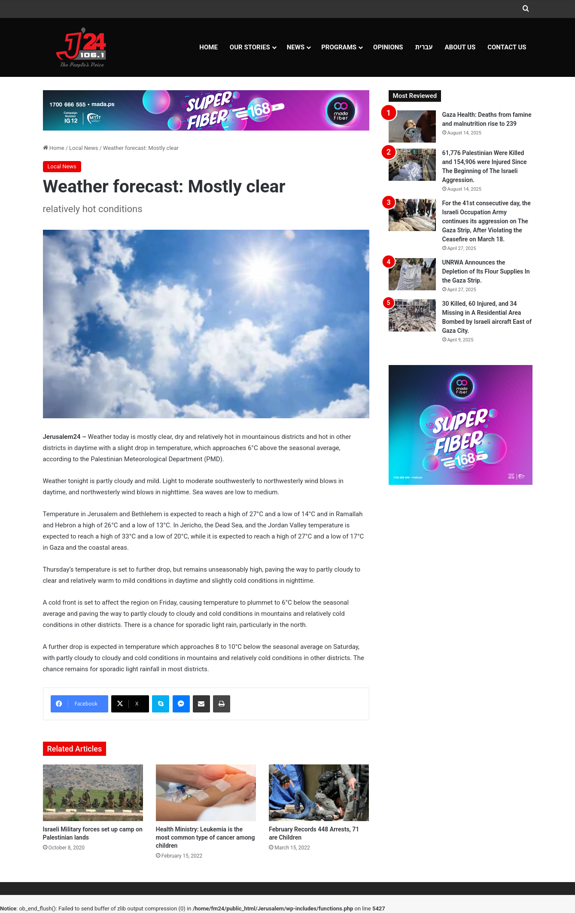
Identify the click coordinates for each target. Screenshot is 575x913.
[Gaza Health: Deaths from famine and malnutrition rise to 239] (412, 126)
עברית (424, 47)
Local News (83, 148)
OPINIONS (388, 47)
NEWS (295, 47)
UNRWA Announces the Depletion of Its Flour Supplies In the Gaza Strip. (486, 271)
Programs (338, 47)
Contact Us (506, 47)
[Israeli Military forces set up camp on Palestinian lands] (93, 792)
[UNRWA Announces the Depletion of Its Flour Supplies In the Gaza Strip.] (412, 274)
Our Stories (250, 47)
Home (208, 47)
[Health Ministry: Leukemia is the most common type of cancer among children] (206, 792)
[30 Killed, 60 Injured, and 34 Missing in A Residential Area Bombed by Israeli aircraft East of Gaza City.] (412, 315)
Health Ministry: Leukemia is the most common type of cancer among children (205, 837)
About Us (460, 47)
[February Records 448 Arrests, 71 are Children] (319, 792)
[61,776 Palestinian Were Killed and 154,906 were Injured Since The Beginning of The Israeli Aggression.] (412, 165)
